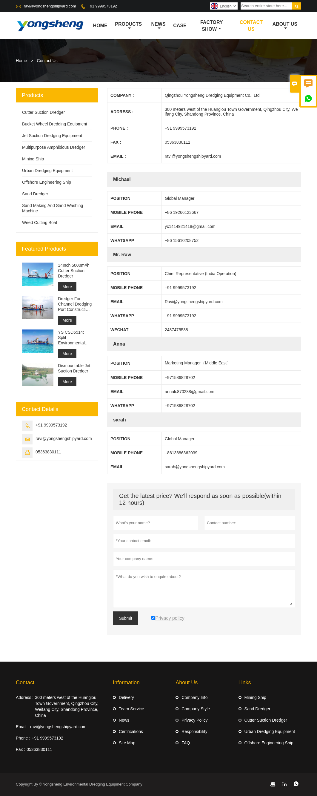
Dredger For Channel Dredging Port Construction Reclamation (75, 304)
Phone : (23, 738)
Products (128, 26)
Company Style (195, 708)
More (67, 286)
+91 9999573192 (102, 6)
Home (100, 25)
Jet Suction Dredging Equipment (52, 135)
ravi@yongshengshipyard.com (50, 6)
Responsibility (194, 731)
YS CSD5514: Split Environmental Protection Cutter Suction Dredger (73, 338)
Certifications (131, 731)
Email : (22, 726)
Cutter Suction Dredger (43, 112)
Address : (24, 697)
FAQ (185, 742)
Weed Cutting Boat (39, 222)
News (158, 26)
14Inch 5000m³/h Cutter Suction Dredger (73, 270)
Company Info (194, 697)
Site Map (127, 742)
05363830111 (48, 452)
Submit (125, 618)
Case (179, 25)
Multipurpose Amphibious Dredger (53, 147)
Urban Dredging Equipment (47, 170)
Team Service (131, 708)
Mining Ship (33, 159)
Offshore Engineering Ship (46, 182)
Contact (25, 682)
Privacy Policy (194, 720)
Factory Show (211, 26)
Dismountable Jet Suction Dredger (74, 368)
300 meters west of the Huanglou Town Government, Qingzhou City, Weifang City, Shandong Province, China (66, 706)
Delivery (126, 697)
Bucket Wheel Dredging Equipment (54, 124)
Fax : (20, 749)
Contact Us (251, 26)
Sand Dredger (35, 193)
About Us (285, 26)
